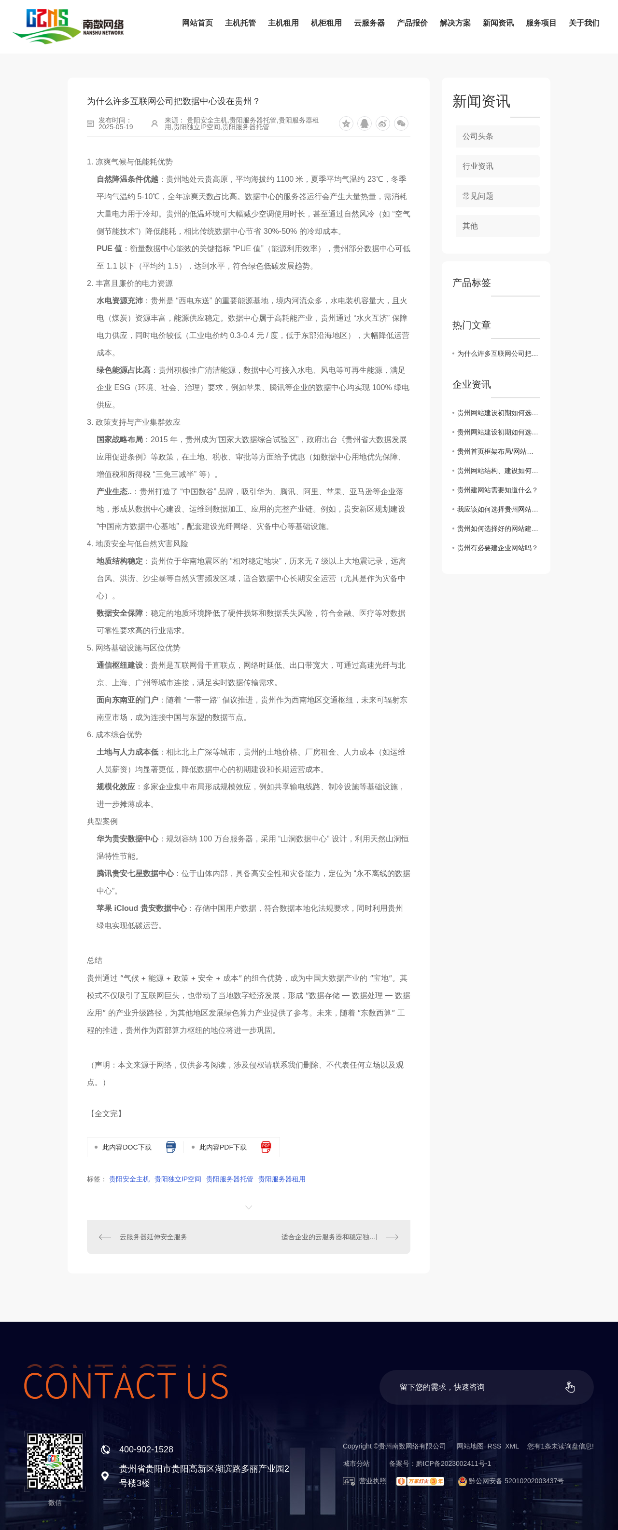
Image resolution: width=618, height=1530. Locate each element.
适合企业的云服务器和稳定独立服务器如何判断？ (339, 1237)
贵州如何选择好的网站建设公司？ (498, 528)
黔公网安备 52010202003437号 (507, 1481)
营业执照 (364, 1481)
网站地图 (470, 1446)
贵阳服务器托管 (229, 1179)
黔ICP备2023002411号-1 (454, 1463)
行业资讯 (478, 166)
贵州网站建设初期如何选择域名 (498, 413)
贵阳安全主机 (129, 1179)
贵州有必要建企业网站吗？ (497, 548)
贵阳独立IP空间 (177, 1179)
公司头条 (478, 136)
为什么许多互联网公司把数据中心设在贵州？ (498, 353)
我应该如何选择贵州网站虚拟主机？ (498, 509)
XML (512, 1446)
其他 (470, 226)
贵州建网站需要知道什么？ (497, 490)
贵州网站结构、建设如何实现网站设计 (498, 470)
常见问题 (478, 196)
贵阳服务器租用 (282, 1179)
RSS (495, 1446)
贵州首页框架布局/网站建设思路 (498, 451)
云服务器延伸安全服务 (153, 1237)
